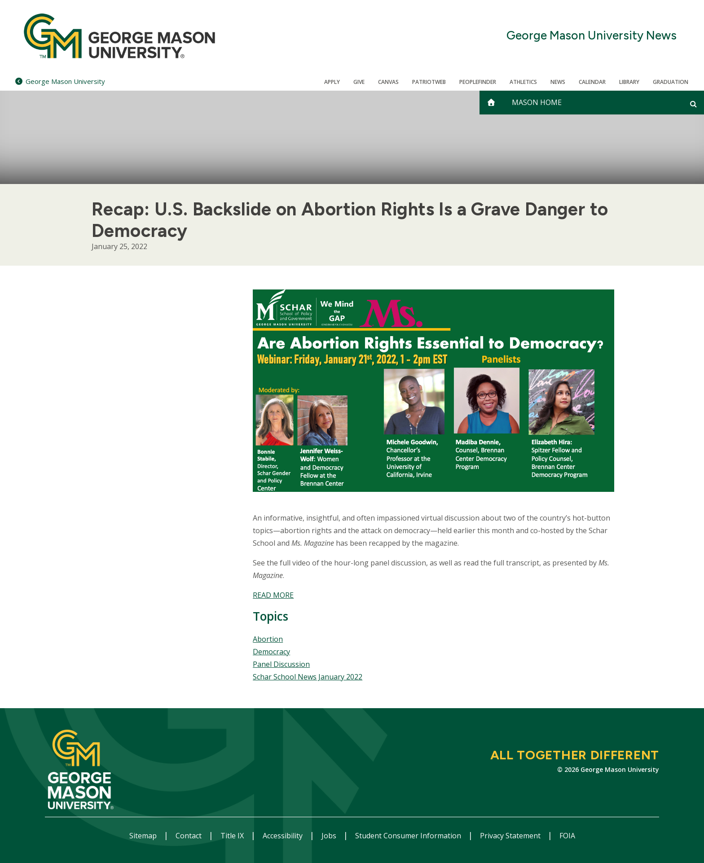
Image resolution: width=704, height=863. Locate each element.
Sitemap (143, 836)
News (557, 82)
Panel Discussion (281, 664)
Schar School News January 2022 (307, 677)
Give (359, 82)
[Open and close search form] (693, 103)
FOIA (567, 836)
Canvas (388, 82)
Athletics (523, 82)
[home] (491, 102)
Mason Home (537, 102)
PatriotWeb (429, 82)
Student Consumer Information (409, 836)
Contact (189, 836)
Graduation (670, 82)
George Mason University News (591, 36)
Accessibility (283, 836)
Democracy (271, 652)
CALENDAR (592, 82)
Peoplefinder (477, 82)
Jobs (329, 836)
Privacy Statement (511, 836)
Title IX (233, 836)
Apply (332, 82)
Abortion (268, 639)
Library (629, 82)
